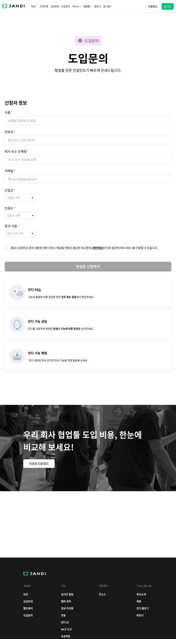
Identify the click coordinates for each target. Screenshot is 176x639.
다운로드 (153, 6)
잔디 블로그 (143, 608)
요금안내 (55, 6)
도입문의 (65, 6)
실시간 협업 (67, 594)
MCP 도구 (66, 629)
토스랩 (107, 6)
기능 (34, 6)
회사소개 (141, 594)
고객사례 (44, 6)
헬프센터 (28, 608)
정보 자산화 (67, 608)
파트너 (140, 615)
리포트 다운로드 (39, 463)
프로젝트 (65, 636)
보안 (25, 594)
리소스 (76, 6)
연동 (63, 615)
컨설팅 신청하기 (88, 266)
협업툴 (87, 6)
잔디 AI (65, 622)
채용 (139, 601)
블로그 (98, 6)
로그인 (167, 6)
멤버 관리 (66, 601)
